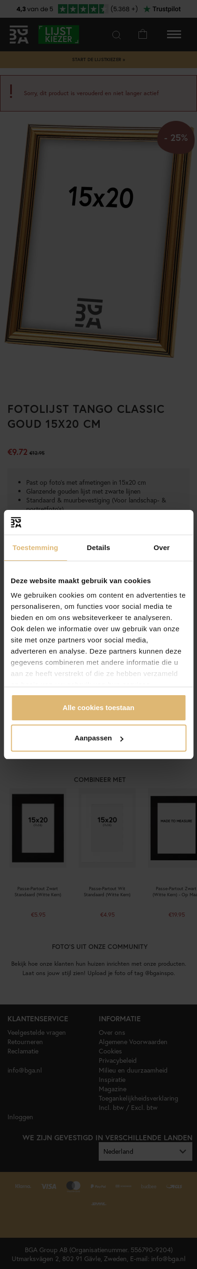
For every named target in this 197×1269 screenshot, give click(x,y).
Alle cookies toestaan (98, 707)
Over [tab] (161, 547)
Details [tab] (98, 547)
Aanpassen (98, 738)
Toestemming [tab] (35, 547)
